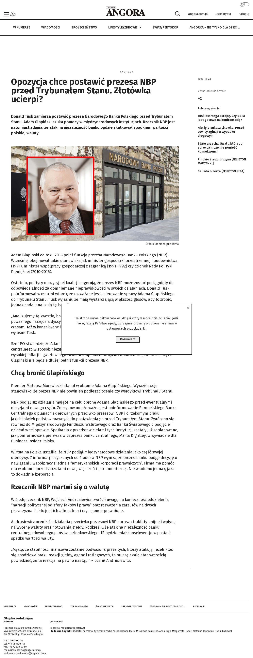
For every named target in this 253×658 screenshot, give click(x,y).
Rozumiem (127, 339)
